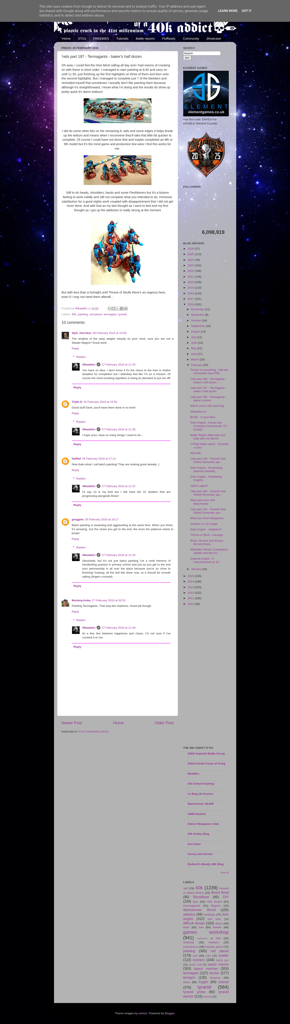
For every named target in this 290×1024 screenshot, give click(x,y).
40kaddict (88, 364)
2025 (191, 254)
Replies (81, 356)
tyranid (122, 314)
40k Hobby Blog (198, 833)
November (198, 314)
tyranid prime (194, 992)
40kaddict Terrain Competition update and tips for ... (209, 551)
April (194, 354)
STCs (82, 38)
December (198, 309)
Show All (225, 872)
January (196, 569)
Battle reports (145, 38)
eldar (186, 927)
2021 (191, 276)
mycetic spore (214, 946)
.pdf (185, 888)
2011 (191, 598)
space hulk (195, 964)
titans (186, 982)
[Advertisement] (206, 676)
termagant (110, 314)
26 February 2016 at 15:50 (100, 401)
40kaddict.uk (198, 411)
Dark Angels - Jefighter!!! (206, 529)
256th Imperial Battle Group (206, 753)
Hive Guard (214, 901)
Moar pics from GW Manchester (202, 502)
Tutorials (122, 38)
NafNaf (76, 458)
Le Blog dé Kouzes (200, 793)
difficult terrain (194, 923)
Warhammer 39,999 (201, 803)
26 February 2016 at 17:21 (99, 458)
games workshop (206, 932)
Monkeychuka (81, 600)
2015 (191, 576)
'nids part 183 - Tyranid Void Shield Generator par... (208, 511)
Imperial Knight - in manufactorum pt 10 (204, 560)
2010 (191, 604)
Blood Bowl (220, 892)
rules (208, 955)
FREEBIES (101, 38)
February (197, 365)
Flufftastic (169, 38)
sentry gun (222, 960)
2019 (191, 287)
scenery (199, 960)
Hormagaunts (191, 905)
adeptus (189, 914)
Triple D (77, 401)
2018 (191, 293)
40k (74, 314)
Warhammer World (199, 910)
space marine (218, 964)
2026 (191, 248)
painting (83, 314)
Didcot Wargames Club (203, 823)
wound (207, 996)
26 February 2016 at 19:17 (102, 519)
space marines (206, 968)
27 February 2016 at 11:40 (118, 627)
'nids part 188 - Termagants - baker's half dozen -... (208, 380)
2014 (191, 581)
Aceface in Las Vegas (204, 523)
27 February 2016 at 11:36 (118, 429)
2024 (191, 259)
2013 (191, 587)
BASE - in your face (202, 417)
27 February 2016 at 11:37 (118, 486)
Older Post (164, 723)
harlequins (202, 938)
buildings (209, 914)
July (194, 337)
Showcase (213, 38)
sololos (142, 1013)
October (196, 320)
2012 (191, 592)
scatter (223, 955)
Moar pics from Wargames (207, 518)
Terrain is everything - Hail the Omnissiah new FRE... (209, 371)
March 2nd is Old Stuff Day (207, 405)
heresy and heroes (200, 854)
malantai (188, 942)
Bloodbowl (201, 897)
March (195, 359)
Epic (195, 901)
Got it (246, 11)
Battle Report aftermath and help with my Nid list (207, 436)
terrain (214, 973)
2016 (191, 304)
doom (218, 923)
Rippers (216, 905)
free (201, 927)
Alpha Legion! (199, 485)
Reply (75, 348)
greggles (78, 519)
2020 (191, 282)
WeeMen (193, 773)
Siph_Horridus (82, 333)
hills (218, 938)
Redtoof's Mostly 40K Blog (206, 864)
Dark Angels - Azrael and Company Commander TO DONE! (208, 426)
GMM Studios (197, 814)
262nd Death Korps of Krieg (206, 763)
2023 (191, 265)
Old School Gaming (201, 783)
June (194, 342)
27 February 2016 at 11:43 (118, 555)
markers (213, 942)
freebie (217, 927)
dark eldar (214, 919)
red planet (95, 314)
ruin (195, 955)
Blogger (170, 1013)
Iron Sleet (194, 844)
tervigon (189, 977)
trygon (203, 982)
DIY (226, 897)
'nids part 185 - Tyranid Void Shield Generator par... (208, 460)
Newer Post (71, 723)
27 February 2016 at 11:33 (118, 364)
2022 (191, 270)
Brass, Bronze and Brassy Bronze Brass (206, 542)
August (196, 331)
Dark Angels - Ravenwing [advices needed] (206, 469)
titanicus (215, 977)
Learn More (227, 11)
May (194, 348)
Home (66, 38)
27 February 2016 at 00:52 (109, 600)
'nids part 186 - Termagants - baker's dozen (208, 398)
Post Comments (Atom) (93, 731)
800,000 (195, 453)
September (198, 326)
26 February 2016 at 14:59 (109, 333)
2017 (191, 298)
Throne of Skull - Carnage (206, 534)
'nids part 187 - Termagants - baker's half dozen (208, 389)
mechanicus (190, 946)
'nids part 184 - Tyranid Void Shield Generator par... (208, 493)
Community (191, 38)
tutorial (223, 982)
